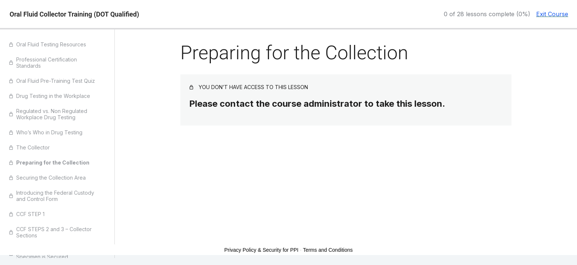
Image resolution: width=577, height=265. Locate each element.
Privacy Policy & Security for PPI (261, 250)
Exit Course (552, 14)
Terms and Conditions (328, 250)
